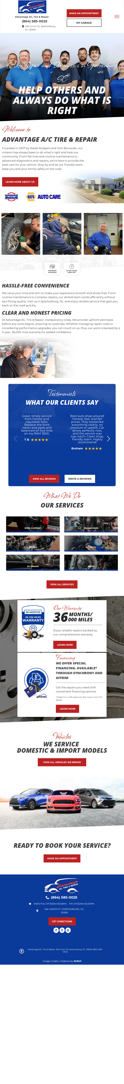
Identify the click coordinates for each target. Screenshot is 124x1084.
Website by (67, 961)
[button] (108, 438)
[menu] (117, 16)
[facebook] (56, 931)
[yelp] (62, 931)
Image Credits (51, 961)
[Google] (68, 931)
